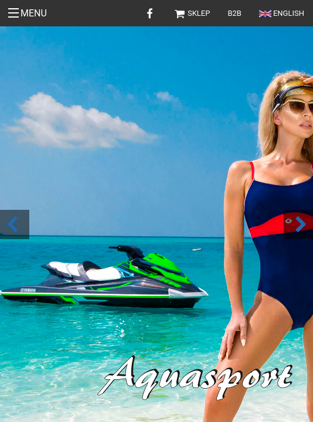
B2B (234, 13)
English (281, 13)
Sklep (191, 13)
